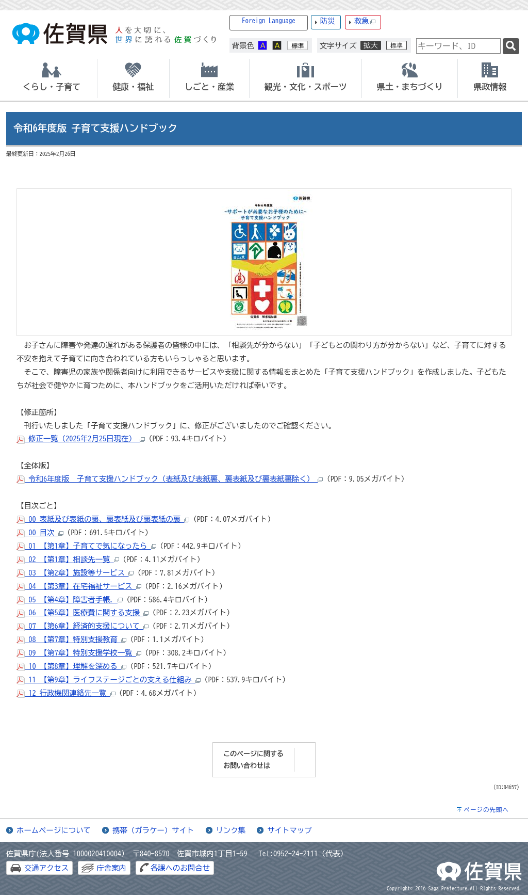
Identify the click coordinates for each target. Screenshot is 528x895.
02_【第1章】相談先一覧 (67, 559)
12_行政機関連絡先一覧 (66, 693)
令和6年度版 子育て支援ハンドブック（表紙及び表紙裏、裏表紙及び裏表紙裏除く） (169, 479)
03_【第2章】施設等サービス (75, 573)
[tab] (51, 78)
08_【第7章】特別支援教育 (71, 639)
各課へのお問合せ (180, 868)
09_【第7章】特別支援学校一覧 (78, 653)
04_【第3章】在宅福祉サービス (78, 586)
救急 (365, 21)
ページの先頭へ (486, 809)
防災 (327, 21)
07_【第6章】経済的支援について (82, 626)
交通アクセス (46, 868)
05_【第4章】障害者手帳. (69, 599)
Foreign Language (268, 21)
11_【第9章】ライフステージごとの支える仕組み (108, 679)
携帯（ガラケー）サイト (153, 830)
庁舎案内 (111, 868)
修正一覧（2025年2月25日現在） (80, 438)
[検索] (511, 46)
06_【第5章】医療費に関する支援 (82, 612)
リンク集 (231, 830)
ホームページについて (53, 830)
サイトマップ (289, 830)
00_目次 (39, 532)
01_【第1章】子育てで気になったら (86, 546)
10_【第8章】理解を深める (71, 666)
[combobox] (458, 46)
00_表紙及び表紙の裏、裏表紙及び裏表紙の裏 (102, 519)
